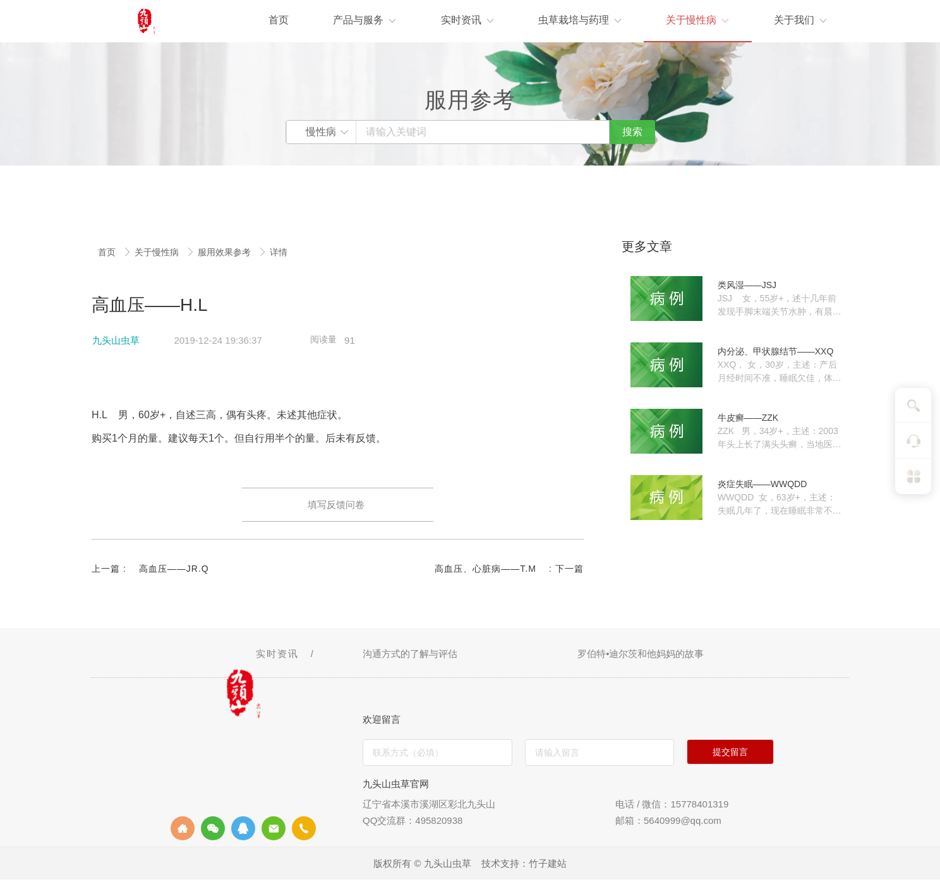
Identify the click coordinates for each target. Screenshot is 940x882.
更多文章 (647, 246)
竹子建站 (548, 866)
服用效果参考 (225, 252)
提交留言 (730, 754)
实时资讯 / (287, 656)
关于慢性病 (158, 252)
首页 (108, 252)
